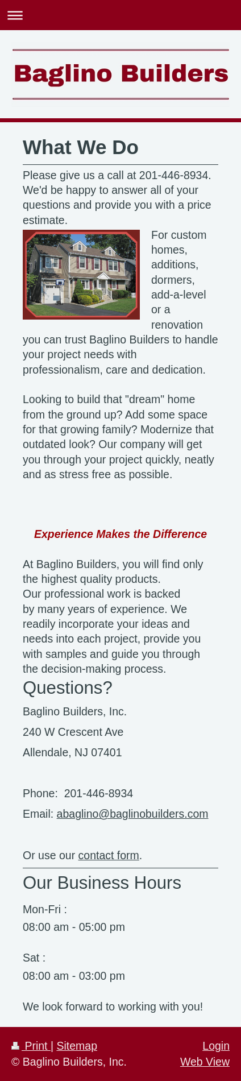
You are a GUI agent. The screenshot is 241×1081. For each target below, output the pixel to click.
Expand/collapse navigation (120, 15)
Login (216, 1045)
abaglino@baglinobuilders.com (133, 813)
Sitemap (76, 1045)
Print (31, 1045)
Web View (205, 1061)
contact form (108, 855)
